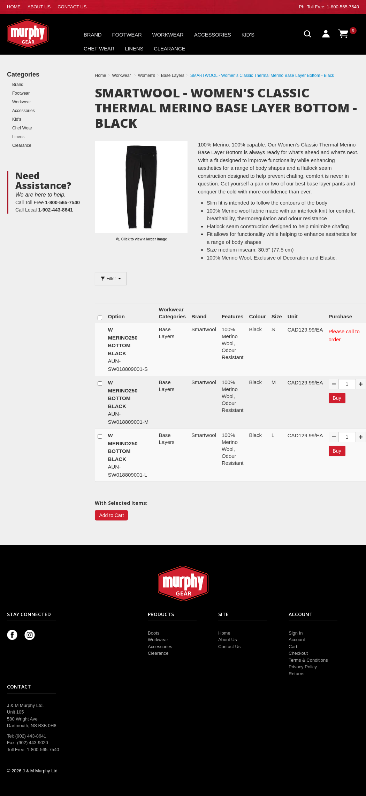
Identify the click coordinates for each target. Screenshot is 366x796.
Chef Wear (99, 48)
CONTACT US (72, 6)
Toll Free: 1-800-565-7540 (333, 6)
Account (297, 639)
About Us (227, 639)
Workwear (168, 35)
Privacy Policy (303, 666)
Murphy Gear (36, 33)
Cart (293, 646)
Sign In (296, 633)
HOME (14, 6)
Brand (93, 35)
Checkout (298, 653)
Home (224, 633)
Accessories (212, 35)
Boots (153, 633)
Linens (134, 48)
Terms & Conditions (308, 660)
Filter (110, 278)
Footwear (127, 35)
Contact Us (229, 646)
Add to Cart (111, 515)
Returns (297, 673)
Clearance (169, 48)
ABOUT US (39, 6)
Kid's (248, 35)
